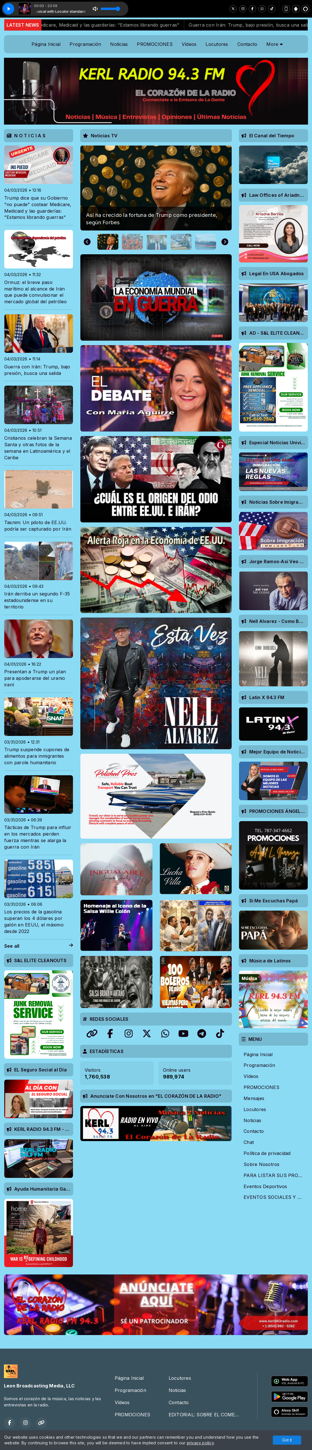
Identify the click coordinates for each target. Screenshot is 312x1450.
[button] (107, 242)
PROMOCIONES (155, 44)
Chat (249, 1142)
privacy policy (200, 1442)
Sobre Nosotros (261, 1164)
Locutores (217, 44)
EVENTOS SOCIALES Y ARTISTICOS (276, 1197)
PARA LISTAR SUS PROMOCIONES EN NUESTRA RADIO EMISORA (276, 1175)
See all (38, 946)
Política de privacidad (267, 1153)
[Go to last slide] (87, 241)
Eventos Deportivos (265, 1186)
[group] (156, 188)
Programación (85, 44)
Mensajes (254, 1098)
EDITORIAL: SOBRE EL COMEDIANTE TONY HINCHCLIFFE (206, 1414)
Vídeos (189, 44)
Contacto (247, 44)
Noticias (119, 44)
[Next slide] (224, 241)
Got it (287, 1440)
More (274, 44)
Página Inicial (46, 44)
